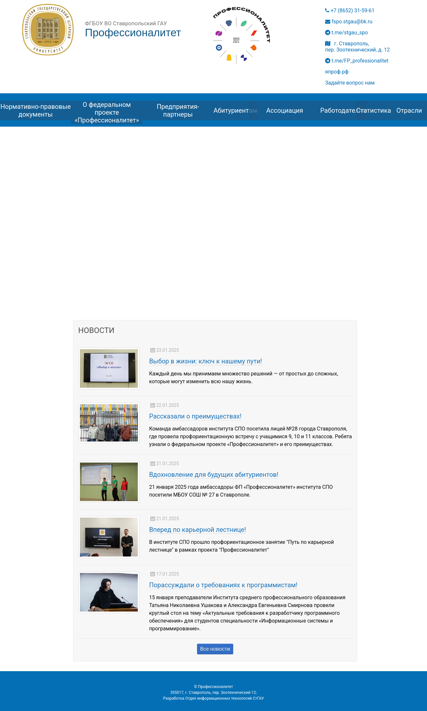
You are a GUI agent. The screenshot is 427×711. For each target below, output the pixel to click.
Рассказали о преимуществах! (195, 416)
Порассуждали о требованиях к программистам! (223, 585)
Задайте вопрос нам (350, 83)
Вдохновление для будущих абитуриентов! (214, 474)
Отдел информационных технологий (218, 698)
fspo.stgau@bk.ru (348, 21)
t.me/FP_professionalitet (357, 61)
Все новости (215, 649)
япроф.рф (337, 72)
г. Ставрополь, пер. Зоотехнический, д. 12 (357, 46)
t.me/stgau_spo (346, 32)
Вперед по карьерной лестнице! (197, 529)
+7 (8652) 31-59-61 (350, 10)
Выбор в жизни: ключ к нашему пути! (205, 361)
